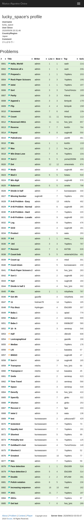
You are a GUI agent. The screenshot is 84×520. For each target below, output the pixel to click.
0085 (3, 503)
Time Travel (15, 381)
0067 (3, 408)
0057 (3, 355)
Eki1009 (68, 307)
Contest (21, 516)
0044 (3, 286)
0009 (3, 106)
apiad (66, 313)
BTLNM (67, 477)
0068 (3, 413)
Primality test (15, 440)
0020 (3, 164)
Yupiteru (68, 74)
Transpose (14, 366)
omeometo (69, 164)
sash (66, 64)
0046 (3, 297)
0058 (3, 360)
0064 (3, 392)
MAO (14, 3)
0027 (3, 196)
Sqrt (11, 281)
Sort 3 (12, 275)
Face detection (16, 466)
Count (12, 117)
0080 (3, 477)
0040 (3, 265)
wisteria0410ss (71, 254)
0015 (3, 138)
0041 (3, 270)
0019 (3, 159)
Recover (13, 249)
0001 (3, 64)
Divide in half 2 (16, 286)
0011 (3, 117)
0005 (3, 85)
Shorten (13, 403)
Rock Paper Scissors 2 (20, 270)
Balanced (14, 185)
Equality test (15, 429)
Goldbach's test (17, 445)
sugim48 (68, 132)
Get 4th (13, 297)
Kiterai (67, 95)
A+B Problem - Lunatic (20, 217)
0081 (3, 482)
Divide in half (15, 191)
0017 (3, 148)
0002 (3, 69)
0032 (3, 222)
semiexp (68, 318)
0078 (3, 466)
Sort (11, 90)
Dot (11, 164)
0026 (3, 191)
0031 (3, 217)
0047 (3, 302)
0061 (3, 376)
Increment (14, 111)
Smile (12, 376)
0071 (3, 429)
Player (30, 516)
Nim (11, 461)
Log (11, 222)
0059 (3, 366)
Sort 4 (12, 360)
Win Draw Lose (16, 154)
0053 (3, 334)
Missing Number (17, 196)
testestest (14, 424)
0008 (3, 101)
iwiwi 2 (12, 413)
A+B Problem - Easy (19, 201)
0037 (3, 249)
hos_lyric (68, 122)
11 (10, 302)
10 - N (12, 328)
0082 (3, 487)
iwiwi (11, 85)
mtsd (66, 111)
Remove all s (15, 69)
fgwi (66, 408)
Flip (11, 106)
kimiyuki (68, 101)
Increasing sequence (19, 487)
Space (12, 387)
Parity (12, 95)
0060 (3, 371)
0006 (3, 90)
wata (66, 233)
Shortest (13, 434)
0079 (3, 471)
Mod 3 (12, 175)
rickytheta (68, 291)
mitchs (67, 201)
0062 (3, 381)
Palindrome (15, 138)
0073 (3, 440)
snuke (55, 516)
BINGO (12, 355)
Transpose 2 (15, 371)
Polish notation (16, 482)
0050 (3, 318)
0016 (3, 143)
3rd (11, 238)
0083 (3, 493)
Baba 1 (12, 313)
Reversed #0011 (17, 122)
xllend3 (67, 334)
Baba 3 (12, 323)
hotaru (67, 175)
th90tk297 (68, 323)
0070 (3, 424)
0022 (3, 170)
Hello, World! (15, 64)
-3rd (11, 244)
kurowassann (70, 191)
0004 (3, 79)
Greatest (13, 456)
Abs (11, 291)
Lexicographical (17, 339)
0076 (3, 456)
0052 (3, 328)
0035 (3, 238)
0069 (3, 418)
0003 (3, 74)
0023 (3, 175)
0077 (3, 461)
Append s (14, 101)
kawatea (68, 350)
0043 (3, 281)
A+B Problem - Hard (19, 212)
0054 (3, 339)
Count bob (14, 254)
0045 (3, 291)
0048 (3, 307)
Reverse (13, 127)
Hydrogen (39, 307)
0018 (3, 154)
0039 (3, 260)
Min (11, 143)
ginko (66, 397)
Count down (15, 265)
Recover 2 (14, 408)
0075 (3, 450)
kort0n (67, 127)
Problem (13, 516)
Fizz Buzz (14, 307)
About (4, 516)
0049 (3, 313)
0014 (3, 132)
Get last (13, 503)
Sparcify (13, 397)
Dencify (13, 392)
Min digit (13, 180)
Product (13, 233)
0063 (3, 387)
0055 (3, 344)
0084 (3, 498)
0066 (3, 403)
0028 (3, 201)
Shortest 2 (14, 450)
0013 (3, 127)
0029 (3, 207)
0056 (3, 350)
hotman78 (39, 302)
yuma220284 (70, 159)
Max (11, 148)
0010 (3, 111)
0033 (3, 228)
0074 (3, 445)
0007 (3, 95)
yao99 (67, 138)
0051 (3, 323)
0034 (3, 233)
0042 (3, 275)
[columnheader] (3, 59)
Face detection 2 (17, 471)
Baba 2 (12, 318)
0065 (3, 397)
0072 (3, 434)
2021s (12, 498)
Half (11, 334)
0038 (3, 254)
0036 (3, 244)
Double (12, 477)
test (11, 418)
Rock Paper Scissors (19, 79)
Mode (12, 170)
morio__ (68, 238)
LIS (11, 350)
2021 (11, 493)
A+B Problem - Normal (20, 207)
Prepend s (14, 74)
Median (13, 344)
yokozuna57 (69, 418)
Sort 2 (12, 159)
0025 (3, 185)
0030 (3, 212)
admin (37, 64)
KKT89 (67, 249)
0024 (3, 180)
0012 (3, 122)
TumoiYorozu (70, 90)
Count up (13, 260)
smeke (67, 185)
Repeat (12, 132)
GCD (11, 228)
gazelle (38, 297)
